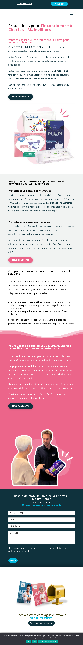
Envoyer (13, 560)
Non (34, 641)
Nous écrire (61, 3)
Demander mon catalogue (41, 623)
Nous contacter (20, 97)
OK (28, 641)
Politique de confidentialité (48, 641)
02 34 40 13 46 (24, 3)
